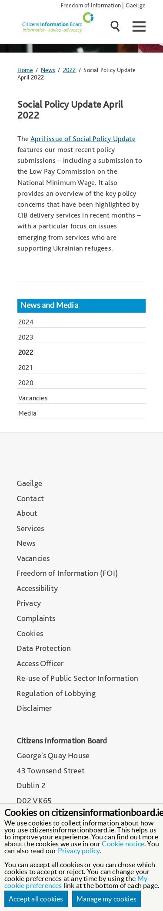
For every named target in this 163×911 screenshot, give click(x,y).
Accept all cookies (36, 899)
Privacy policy (79, 851)
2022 (69, 69)
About (27, 513)
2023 (25, 337)
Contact (30, 498)
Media (27, 413)
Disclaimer (34, 708)
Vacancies (32, 398)
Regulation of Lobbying (56, 693)
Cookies (30, 633)
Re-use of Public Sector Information (78, 678)
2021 (25, 367)
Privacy (29, 603)
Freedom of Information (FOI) (67, 573)
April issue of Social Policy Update (83, 138)
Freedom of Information (91, 5)
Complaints (36, 618)
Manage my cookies (106, 899)
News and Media (49, 305)
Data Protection (44, 648)
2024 (25, 322)
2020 (25, 383)
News (48, 69)
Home (25, 69)
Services (30, 528)
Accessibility (37, 588)
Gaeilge (136, 5)
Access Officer (40, 663)
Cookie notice (123, 844)
